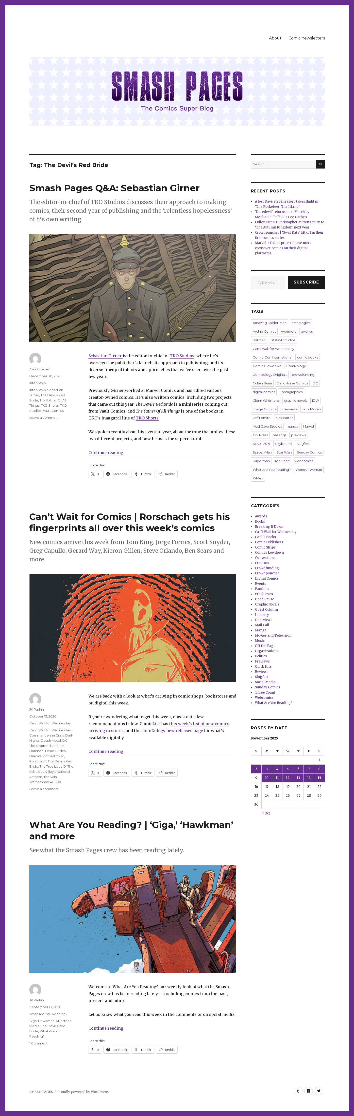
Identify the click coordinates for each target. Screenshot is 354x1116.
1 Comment (38, 1043)
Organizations (266, 651)
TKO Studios (182, 355)
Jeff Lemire (261, 418)
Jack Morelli (311, 409)
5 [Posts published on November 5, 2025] (288, 769)
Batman (259, 340)
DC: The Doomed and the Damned (48, 745)
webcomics (303, 461)
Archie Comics (264, 331)
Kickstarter (284, 418)
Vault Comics (53, 411)
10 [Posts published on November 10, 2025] (267, 778)
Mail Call (262, 625)
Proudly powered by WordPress (83, 1092)
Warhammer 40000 (45, 782)
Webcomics (264, 698)
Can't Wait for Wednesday (50, 723)
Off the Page (265, 646)
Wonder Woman (309, 470)
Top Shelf (282, 461)
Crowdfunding (267, 568)
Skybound (283, 444)
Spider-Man (262, 452)
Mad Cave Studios (267, 426)
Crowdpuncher (267, 573)
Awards (261, 516)
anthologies (300, 323)
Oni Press (260, 435)
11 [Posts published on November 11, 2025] (277, 778)
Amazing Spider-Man (270, 323)
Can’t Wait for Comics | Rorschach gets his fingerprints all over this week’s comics (129, 522)
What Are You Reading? (48, 1014)
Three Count (265, 692)
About (275, 38)
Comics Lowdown (267, 366)
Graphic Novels (267, 604)
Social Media (265, 682)
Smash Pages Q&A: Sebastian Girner (114, 187)
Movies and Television (273, 635)
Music (260, 641)
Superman (261, 461)
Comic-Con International (272, 357)
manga (292, 426)
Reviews (261, 672)
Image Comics (264, 409)
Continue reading (105, 452)
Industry (262, 615)
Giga (33, 1021)
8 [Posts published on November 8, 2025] (319, 769)
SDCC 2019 (261, 444)
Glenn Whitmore (266, 400)
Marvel (308, 426)
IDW (315, 400)
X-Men (258, 478)
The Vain (50, 777)
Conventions (265, 558)
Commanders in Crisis (46, 735)
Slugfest (303, 444)
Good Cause (264, 599)
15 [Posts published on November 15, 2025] (319, 778)
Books (260, 521)
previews (298, 435)
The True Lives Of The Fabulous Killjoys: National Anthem (51, 771)
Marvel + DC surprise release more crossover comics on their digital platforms (283, 248)
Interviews (37, 383)
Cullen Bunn (262, 383)
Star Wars (284, 452)
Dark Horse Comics (292, 383)
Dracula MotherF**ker (46, 756)
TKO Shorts (147, 418)
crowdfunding (303, 375)
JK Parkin (36, 709)
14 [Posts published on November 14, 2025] (309, 778)
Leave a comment (44, 417)
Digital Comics (267, 578)
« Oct (266, 813)
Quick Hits (263, 666)
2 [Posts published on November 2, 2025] (256, 769)
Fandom (262, 589)
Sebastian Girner (105, 355)
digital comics (264, 392)
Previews (262, 661)
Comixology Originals (270, 375)
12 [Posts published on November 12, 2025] (287, 778)
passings (279, 435)
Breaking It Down (269, 527)
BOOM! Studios (282, 340)
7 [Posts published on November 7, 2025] (309, 769)
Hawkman (46, 1021)
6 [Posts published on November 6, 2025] (298, 769)
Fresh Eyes (264, 594)
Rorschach (37, 761)
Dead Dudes (55, 751)
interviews (37, 390)
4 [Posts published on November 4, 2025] (277, 769)
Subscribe (306, 282)
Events (260, 584)
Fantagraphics (291, 392)
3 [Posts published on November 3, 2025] (267, 769)
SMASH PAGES (41, 1092)
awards (307, 331)
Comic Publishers (269, 542)
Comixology (296, 366)
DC (315, 383)
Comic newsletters (306, 38)
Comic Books (265, 537)
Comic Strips (265, 547)
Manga (261, 630)
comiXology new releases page (172, 730)
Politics (261, 656)
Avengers (288, 331)
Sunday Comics (309, 452)
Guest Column (266, 609)
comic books (307, 357)
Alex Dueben (39, 369)
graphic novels (295, 400)
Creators (262, 563)
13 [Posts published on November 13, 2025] (298, 778)
